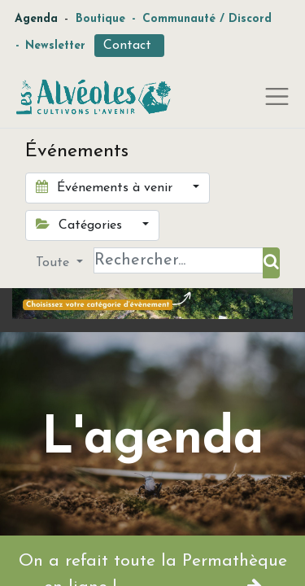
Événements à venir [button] (106, 187)
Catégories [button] (81, 224)
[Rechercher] (271, 262)
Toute (54, 262)
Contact (129, 45)
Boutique (100, 19)
